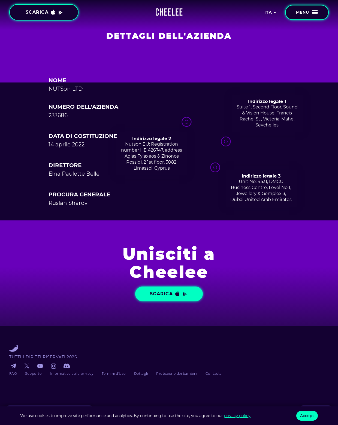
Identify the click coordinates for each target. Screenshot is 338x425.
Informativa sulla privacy (71, 373)
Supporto (33, 373)
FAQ (13, 373)
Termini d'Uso (114, 373)
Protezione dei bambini (176, 373)
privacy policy (237, 415)
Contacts (214, 373)
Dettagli (141, 373)
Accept (307, 415)
